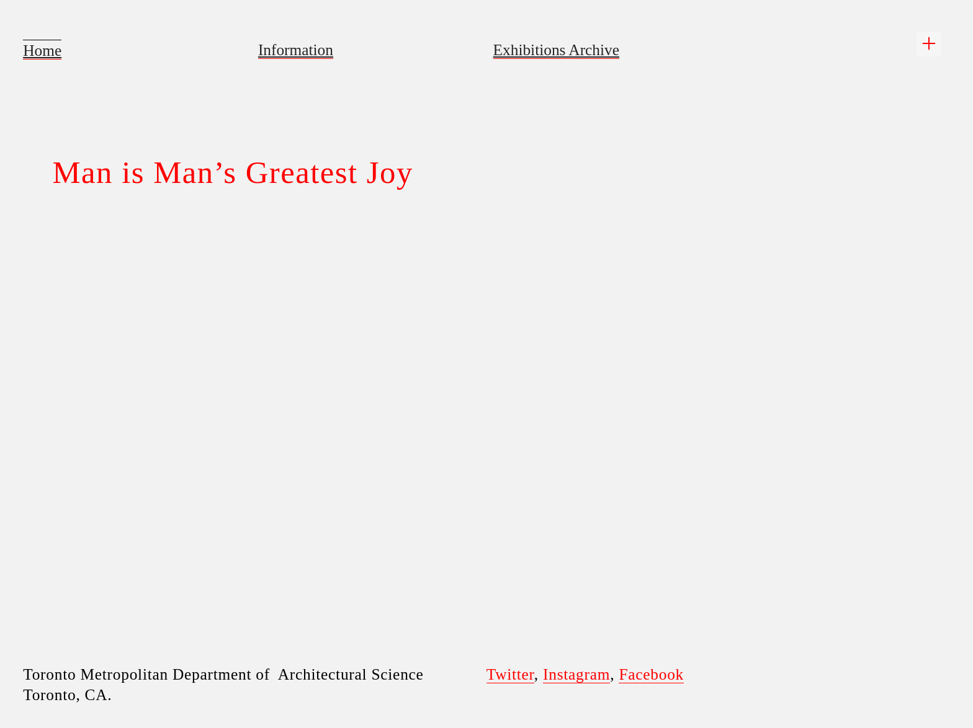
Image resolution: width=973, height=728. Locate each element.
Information (295, 49)
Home (42, 50)
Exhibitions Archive (556, 49)
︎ (929, 43)
